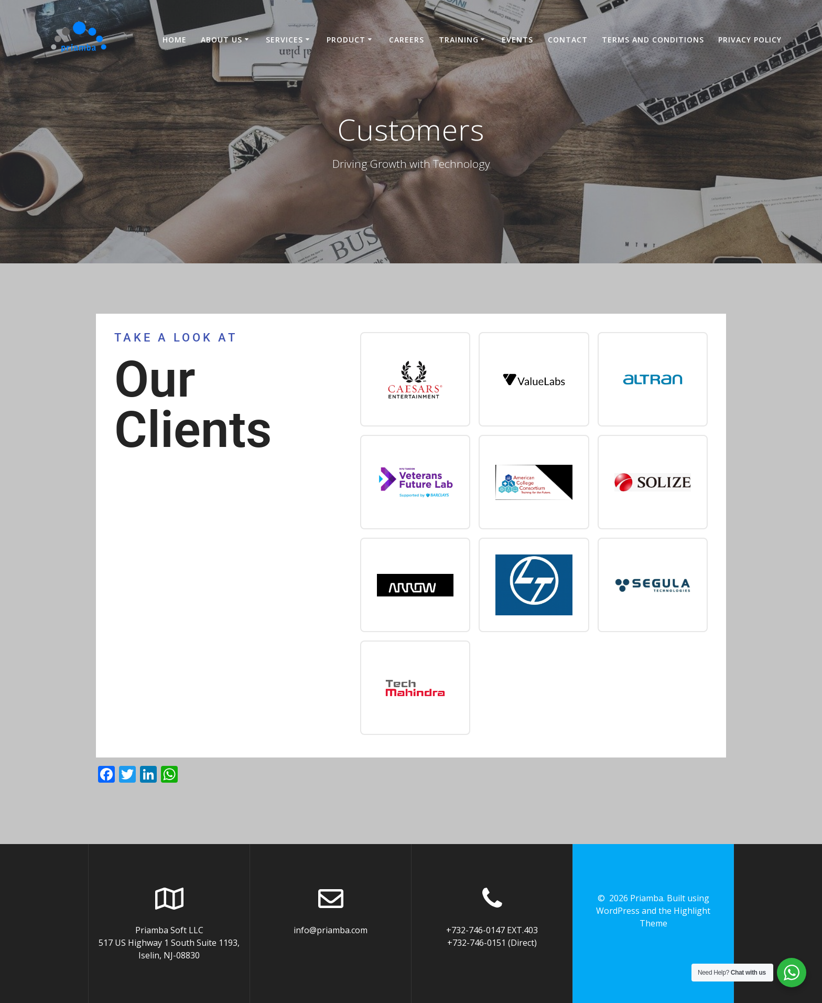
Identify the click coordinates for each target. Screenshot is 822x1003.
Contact (568, 40)
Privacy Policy (750, 40)
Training (459, 40)
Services (284, 40)
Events (517, 40)
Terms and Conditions (653, 40)
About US (221, 40)
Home (175, 40)
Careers (406, 40)
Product (346, 40)
